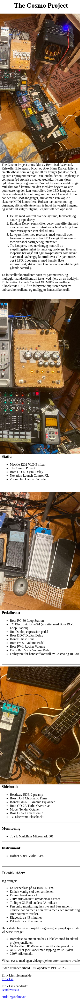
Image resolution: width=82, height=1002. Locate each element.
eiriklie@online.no (14, 997)
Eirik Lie (7, 979)
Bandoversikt (10, 990)
